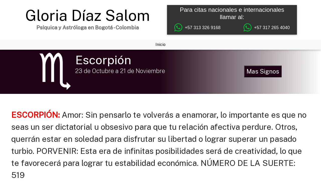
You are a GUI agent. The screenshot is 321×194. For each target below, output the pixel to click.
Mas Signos (263, 71)
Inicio (160, 44)
